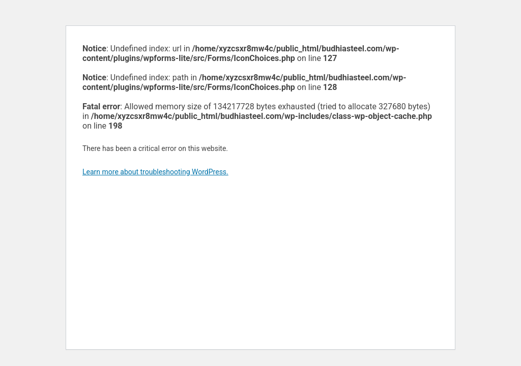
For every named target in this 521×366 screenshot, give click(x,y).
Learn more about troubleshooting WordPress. (155, 172)
